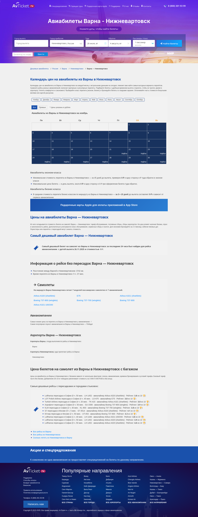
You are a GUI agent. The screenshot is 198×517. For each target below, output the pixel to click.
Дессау (86, 493)
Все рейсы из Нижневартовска (46, 434)
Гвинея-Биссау (67, 493)
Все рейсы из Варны (42, 431)
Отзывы (135, 6)
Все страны (67, 502)
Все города (89, 502)
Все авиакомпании (137, 502)
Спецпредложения (60, 6)
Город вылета (19, 38)
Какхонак (87, 499)
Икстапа (87, 479)
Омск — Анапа (155, 476)
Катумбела (88, 483)
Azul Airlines (132, 476)
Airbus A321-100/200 (43, 304)
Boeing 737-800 (127, 300)
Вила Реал (88, 489)
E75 (79, 295)
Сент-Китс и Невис (69, 499)
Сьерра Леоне (67, 496)
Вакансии (27, 485)
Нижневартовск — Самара (160, 483)
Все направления (158, 502)
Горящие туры (77, 6)
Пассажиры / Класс (140, 38)
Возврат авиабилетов (31, 483)
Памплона (110, 486)
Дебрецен (109, 479)
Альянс (108, 483)
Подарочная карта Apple (97, 6)
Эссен (108, 496)
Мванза (109, 489)
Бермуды (65, 479)
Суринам (65, 483)
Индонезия (66, 486)
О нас (126, 6)
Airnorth (131, 496)
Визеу (86, 476)
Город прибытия (56, 38)
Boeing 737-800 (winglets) (46, 300)
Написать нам (36, 504)
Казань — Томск (156, 489)
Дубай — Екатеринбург (159, 493)
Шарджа (109, 499)
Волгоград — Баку (157, 486)
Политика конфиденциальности (35, 493)
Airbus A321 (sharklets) (130, 295)
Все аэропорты (113, 502)
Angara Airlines (133, 486)
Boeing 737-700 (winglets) (89, 300)
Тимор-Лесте (67, 476)
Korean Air (132, 499)
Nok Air (130, 489)
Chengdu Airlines (134, 479)
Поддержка (115, 6)
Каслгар (87, 496)
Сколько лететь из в (52, 437)
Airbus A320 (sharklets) (44, 295)
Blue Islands (132, 483)
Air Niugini (131, 493)
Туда (87, 38)
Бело (108, 476)
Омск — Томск (155, 496)
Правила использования (32, 490)
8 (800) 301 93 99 (177, 6)
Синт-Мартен (67, 489)
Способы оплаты (29, 480)
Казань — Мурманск (157, 479)
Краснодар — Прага (157, 499)
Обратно (111, 38)
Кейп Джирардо (90, 486)
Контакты (146, 6)
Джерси (109, 493)
